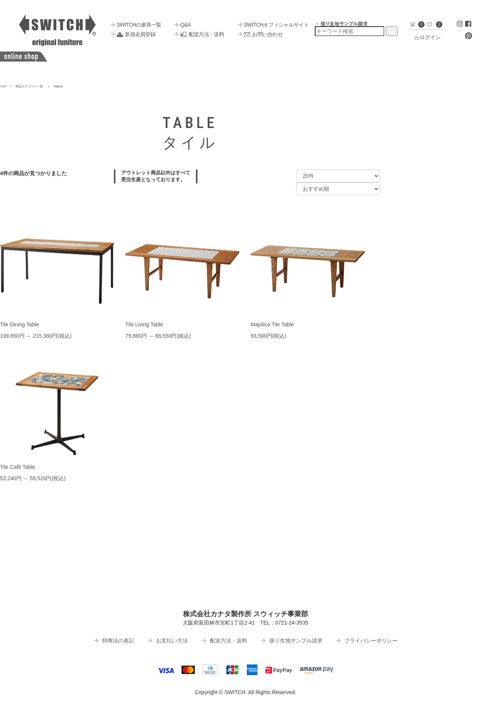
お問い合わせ (260, 34)
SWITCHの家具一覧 (136, 25)
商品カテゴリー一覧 (29, 86)
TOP (3, 86)
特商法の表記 (114, 640)
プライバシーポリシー (367, 640)
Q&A (182, 25)
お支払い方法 (168, 640)
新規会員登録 (133, 34)
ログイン (427, 37)
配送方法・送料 (199, 34)
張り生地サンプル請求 (291, 640)
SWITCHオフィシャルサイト (273, 25)
